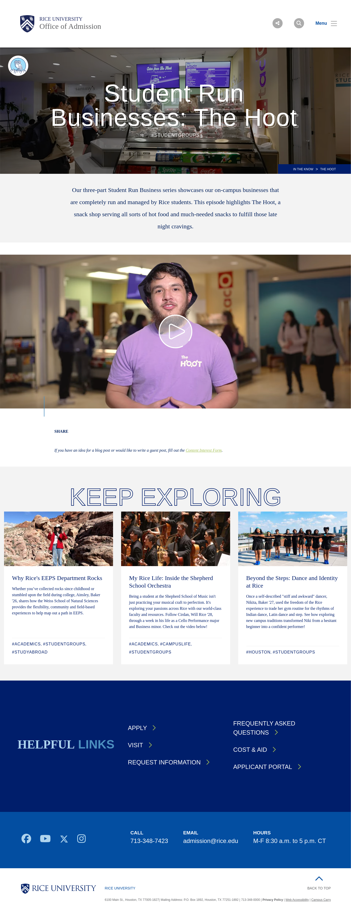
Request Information (164, 762)
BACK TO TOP (319, 888)
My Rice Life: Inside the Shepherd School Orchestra (171, 582)
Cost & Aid (250, 749)
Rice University (61, 18)
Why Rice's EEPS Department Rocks (57, 578)
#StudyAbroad (30, 652)
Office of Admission (70, 26)
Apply (137, 727)
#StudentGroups (64, 644)
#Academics (26, 644)
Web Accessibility (297, 900)
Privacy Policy (272, 900)
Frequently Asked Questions (264, 728)
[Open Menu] (323, 23)
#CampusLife (175, 644)
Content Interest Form (204, 450)
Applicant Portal (262, 766)
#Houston (258, 652)
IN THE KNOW (303, 169)
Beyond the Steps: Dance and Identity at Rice (292, 582)
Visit (135, 745)
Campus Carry (321, 900)
